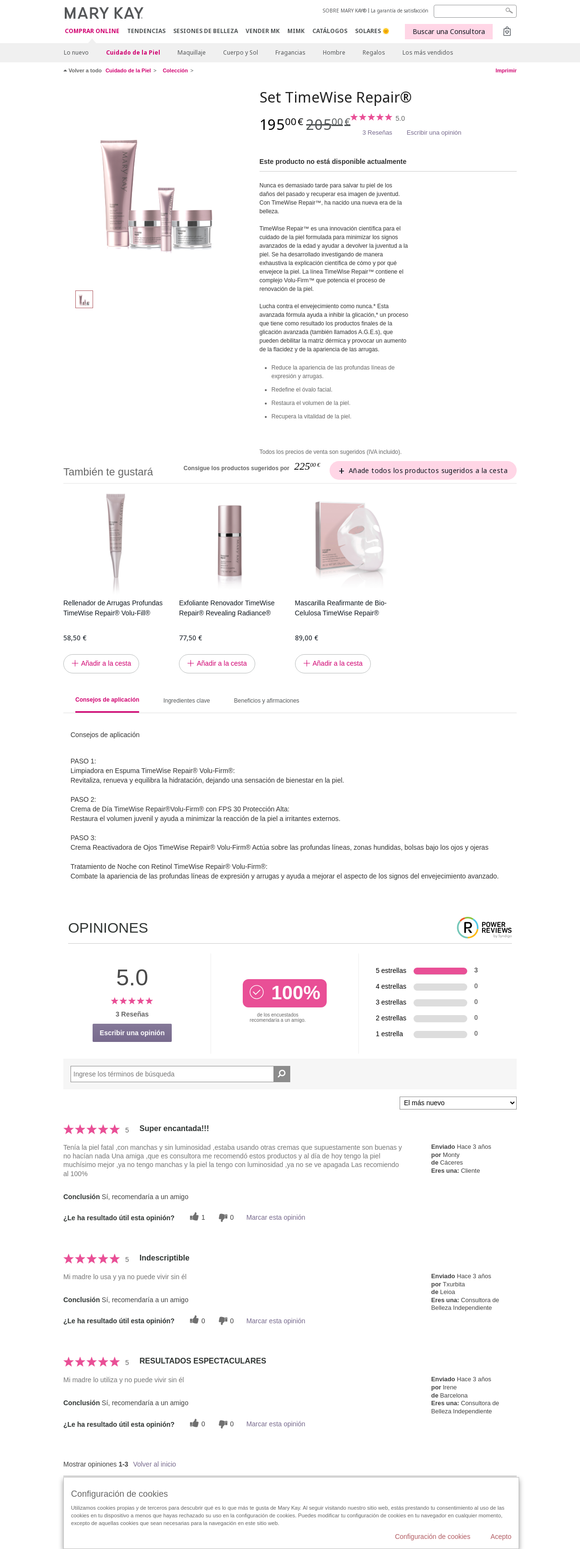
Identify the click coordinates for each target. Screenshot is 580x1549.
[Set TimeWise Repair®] (158, 185)
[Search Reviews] (180, 1074)
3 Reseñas (377, 132)
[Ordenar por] (458, 1103)
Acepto (500, 1536)
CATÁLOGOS (329, 31)
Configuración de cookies (432, 1536)
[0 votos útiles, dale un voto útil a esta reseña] (196, 1320)
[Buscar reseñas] (281, 1074)
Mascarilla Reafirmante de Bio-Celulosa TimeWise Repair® (341, 608)
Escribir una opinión (434, 132)
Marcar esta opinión (275, 1217)
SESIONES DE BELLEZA (205, 31)
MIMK (296, 31)
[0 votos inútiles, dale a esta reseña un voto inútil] (225, 1217)
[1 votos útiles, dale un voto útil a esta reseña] (196, 1217)
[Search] (475, 11)
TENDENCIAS (146, 31)
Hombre (334, 52)
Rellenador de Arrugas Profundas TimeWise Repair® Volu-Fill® (113, 608)
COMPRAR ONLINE (92, 31)
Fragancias (290, 52)
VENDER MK (263, 31)
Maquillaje (192, 52)
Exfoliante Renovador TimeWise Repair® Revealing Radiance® (226, 608)
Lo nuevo (76, 52)
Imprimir (506, 70)
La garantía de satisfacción (399, 10)
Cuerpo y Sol (240, 52)
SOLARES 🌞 (372, 31)
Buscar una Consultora (449, 31)
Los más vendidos (427, 52)
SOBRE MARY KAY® (345, 10)
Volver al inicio (154, 1464)
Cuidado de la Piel (133, 52)
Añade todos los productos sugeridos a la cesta (428, 470)
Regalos (374, 52)
